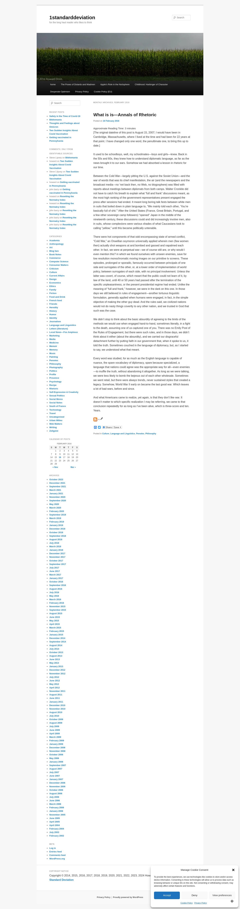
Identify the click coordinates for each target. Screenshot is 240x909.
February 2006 (56, 807)
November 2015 (57, 606)
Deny (194, 895)
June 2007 (54, 776)
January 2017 (56, 578)
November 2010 (57, 709)
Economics (55, 282)
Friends (53, 304)
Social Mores (56, 399)
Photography (56, 367)
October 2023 (56, 479)
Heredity (53, 307)
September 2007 (57, 765)
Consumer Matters (58, 265)
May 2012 (54, 684)
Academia (54, 240)
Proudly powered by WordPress (128, 897)
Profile (52, 374)
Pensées (140, 433)
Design (52, 279)
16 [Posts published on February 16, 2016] (60, 457)
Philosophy (150, 433)
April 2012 (54, 687)
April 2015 (54, 624)
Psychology (55, 381)
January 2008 (56, 762)
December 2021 (57, 483)
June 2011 (54, 698)
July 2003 (54, 832)
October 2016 (56, 581)
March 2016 (55, 599)
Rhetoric (53, 388)
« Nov (55, 467)
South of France (57, 406)
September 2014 (57, 641)
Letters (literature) (58, 328)
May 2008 (54, 758)
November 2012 (57, 673)
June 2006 (54, 800)
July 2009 (54, 726)
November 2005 (57, 814)
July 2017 (54, 567)
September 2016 (57, 585)
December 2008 (57, 747)
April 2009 (54, 733)
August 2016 (55, 589)
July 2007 (54, 772)
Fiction (52, 293)
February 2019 (56, 521)
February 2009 (56, 740)
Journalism (55, 321)
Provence (54, 378)
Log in (52, 848)
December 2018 (57, 528)
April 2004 (54, 825)
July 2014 (54, 649)
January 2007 (56, 779)
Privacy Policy (200, 903)
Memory (53, 349)
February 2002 (56, 836)
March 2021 (55, 490)
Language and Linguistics (122, 433)
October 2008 (56, 754)
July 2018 (54, 543)
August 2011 (55, 694)
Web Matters (55, 424)
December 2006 (57, 783)
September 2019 (57, 514)
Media (52, 339)
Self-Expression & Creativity (63, 392)
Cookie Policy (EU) (103, 91)
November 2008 (57, 751)
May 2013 (54, 663)
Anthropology (56, 244)
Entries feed (55, 851)
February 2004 (56, 828)
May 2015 (54, 620)
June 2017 (54, 571)
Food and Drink (57, 297)
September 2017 (57, 564)
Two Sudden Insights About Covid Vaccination (61, 164)
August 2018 (55, 539)
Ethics (52, 286)
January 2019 (56, 525)
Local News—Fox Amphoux (63, 332)
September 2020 (57, 500)
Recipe (52, 385)
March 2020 (55, 507)
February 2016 (56, 603)
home (53, 84)
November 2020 (57, 497)
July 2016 (54, 592)
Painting (53, 357)
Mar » (73, 467)
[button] (233, 870)
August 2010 (55, 712)
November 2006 (57, 786)
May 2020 (54, 504)
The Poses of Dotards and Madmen (78, 84)
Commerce (54, 258)
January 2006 (56, 811)
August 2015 (55, 613)
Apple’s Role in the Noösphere (115, 84)
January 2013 (56, 666)
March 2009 (55, 737)
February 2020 (56, 511)
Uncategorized (56, 417)
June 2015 (54, 617)
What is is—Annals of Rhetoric (124, 114)
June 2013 (54, 659)
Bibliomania (55, 119)
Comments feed (57, 855)
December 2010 (57, 705)
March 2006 (55, 804)
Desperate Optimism (60, 91)
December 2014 (57, 638)
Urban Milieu (55, 420)
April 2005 (54, 821)
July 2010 (54, 716)
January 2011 (56, 702)
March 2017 (55, 574)
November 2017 (57, 557)
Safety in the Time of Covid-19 (64, 116)
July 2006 (54, 797)
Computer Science (58, 261)
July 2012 (54, 677)
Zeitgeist (53, 431)
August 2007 (55, 769)
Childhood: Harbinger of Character (151, 84)
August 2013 (55, 656)
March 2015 (55, 627)
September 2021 (57, 486)
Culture (105, 433)
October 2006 (56, 790)
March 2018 (55, 546)
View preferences (222, 895)
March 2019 (55, 518)
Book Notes (55, 254)
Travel (52, 413)
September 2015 (57, 610)
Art (50, 247)
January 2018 (56, 550)
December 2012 (57, 670)
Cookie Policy (186, 903)
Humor (52, 314)
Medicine (54, 342)
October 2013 (56, 652)
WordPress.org (57, 858)
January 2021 (56, 493)
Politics (53, 371)
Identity (53, 318)
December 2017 (57, 553)
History (53, 311)
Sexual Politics (57, 395)
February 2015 (56, 631)
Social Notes (55, 402)
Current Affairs (56, 275)
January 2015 (56, 634)
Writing (53, 427)
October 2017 (56, 560)
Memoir (53, 346)
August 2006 (55, 793)
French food (55, 300)
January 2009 (56, 744)
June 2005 (54, 818)
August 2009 (55, 723)
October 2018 (56, 532)
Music (52, 353)
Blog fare (54, 251)
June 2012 (54, 680)
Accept (167, 895)
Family (52, 289)
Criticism (54, 268)
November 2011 (57, 691)
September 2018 (57, 536)
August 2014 (55, 645)
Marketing (54, 335)
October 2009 (56, 719)
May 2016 (54, 596)
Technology (55, 410)
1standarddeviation (72, 17)
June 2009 (54, 730)
